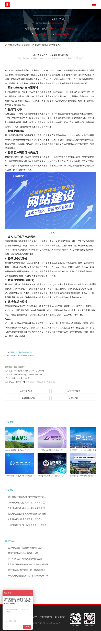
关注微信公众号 (28, 392)
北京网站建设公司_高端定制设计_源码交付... (28, 514)
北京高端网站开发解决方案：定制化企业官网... (29, 564)
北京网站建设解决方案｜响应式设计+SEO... (27, 570)
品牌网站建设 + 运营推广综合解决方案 (25, 548)
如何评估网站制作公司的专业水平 (22, 355)
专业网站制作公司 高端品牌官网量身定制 (26, 508)
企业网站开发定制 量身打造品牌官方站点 (26, 502)
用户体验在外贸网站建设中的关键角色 (46, 45)
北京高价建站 (78, 58)
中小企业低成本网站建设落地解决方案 (25, 559)
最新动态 (25, 45)
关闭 (26, 378)
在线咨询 (73, 398)
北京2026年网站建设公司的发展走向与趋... (27, 497)
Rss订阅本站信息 (27, 398)
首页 (18, 45)
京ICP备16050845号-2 (54, 623)
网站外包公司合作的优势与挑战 (21, 352)
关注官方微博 (74, 391)
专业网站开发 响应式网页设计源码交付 (25, 519)
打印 (19, 378)
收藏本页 (10, 378)
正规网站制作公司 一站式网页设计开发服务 (27, 525)
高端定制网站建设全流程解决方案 (23, 553)
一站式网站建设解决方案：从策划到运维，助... (29, 576)
